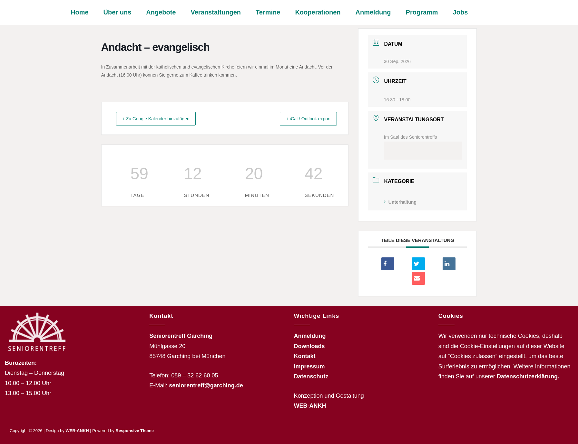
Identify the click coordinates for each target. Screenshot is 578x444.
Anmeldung (373, 12)
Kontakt (305, 356)
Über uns (117, 12)
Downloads (309, 346)
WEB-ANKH (310, 405)
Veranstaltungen (216, 12)
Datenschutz (311, 376)
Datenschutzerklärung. (528, 376)
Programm (422, 12)
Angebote (161, 12)
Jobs (460, 12)
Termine (268, 12)
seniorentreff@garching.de (206, 385)
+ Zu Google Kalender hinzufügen (161, 118)
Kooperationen (317, 12)
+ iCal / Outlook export (303, 118)
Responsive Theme (135, 430)
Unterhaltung (400, 202)
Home (80, 12)
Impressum (309, 366)
